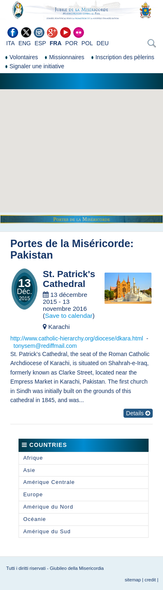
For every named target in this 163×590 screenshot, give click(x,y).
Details (138, 413)
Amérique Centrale (49, 482)
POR (71, 43)
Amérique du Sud (46, 531)
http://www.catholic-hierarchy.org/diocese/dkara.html (76, 338)
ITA (10, 43)
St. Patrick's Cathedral (69, 279)
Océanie (34, 519)
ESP (40, 43)
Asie (29, 470)
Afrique (33, 458)
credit (150, 579)
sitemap (133, 579)
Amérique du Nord (48, 507)
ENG (25, 43)
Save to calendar (69, 315)
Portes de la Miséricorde (70, 243)
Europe (33, 494)
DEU (103, 43)
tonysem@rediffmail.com (45, 345)
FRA (56, 43)
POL (87, 43)
